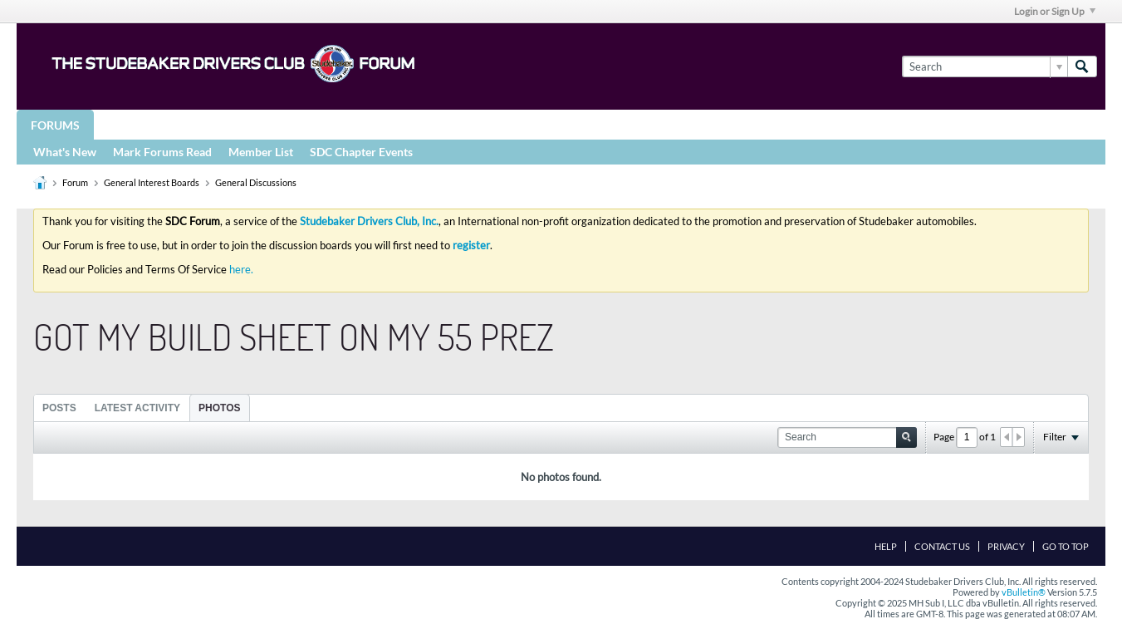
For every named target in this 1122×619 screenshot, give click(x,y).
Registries (400, 124)
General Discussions (255, 182)
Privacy (1006, 546)
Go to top (1065, 546)
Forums (55, 125)
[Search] (984, 66)
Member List (260, 152)
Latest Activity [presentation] (137, 408)
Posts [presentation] (59, 408)
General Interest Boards (151, 182)
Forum (75, 182)
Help (886, 546)
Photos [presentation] (219, 408)
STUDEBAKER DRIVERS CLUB (262, 124)
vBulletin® (1024, 592)
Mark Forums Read (162, 152)
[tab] (59, 407)
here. (241, 269)
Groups (131, 124)
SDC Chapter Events (361, 152)
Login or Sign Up (1054, 11)
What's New (64, 152)
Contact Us (942, 546)
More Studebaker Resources (550, 124)
